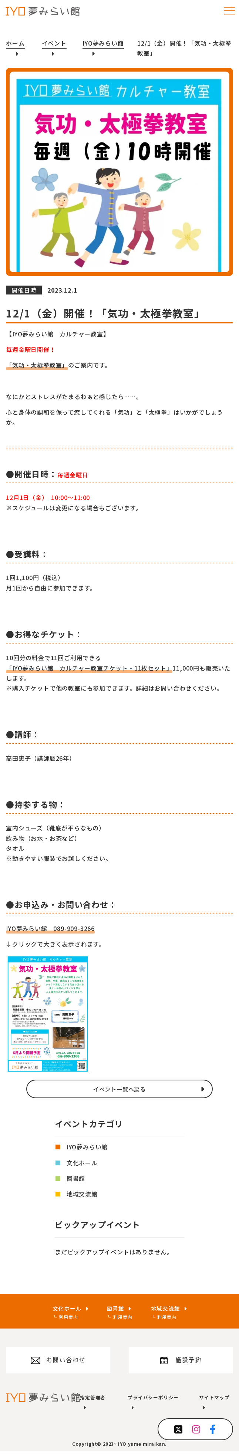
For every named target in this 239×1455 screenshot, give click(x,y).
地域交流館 (82, 1194)
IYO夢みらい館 (87, 1147)
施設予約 (188, 1362)
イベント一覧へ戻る (119, 1088)
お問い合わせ (66, 1362)
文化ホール (82, 1163)
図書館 (76, 1178)
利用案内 (66, 1317)
